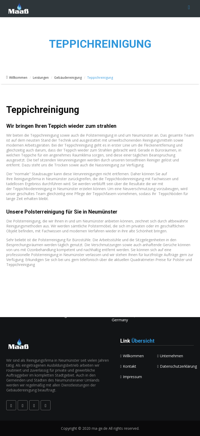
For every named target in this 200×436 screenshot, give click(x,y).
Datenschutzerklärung (177, 366)
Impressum (131, 376)
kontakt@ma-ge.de (30, 311)
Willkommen (16, 77)
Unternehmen (170, 355)
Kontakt (128, 366)
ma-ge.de (100, 428)
